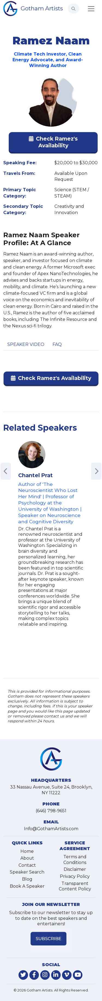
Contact (27, 865)
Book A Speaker (27, 886)
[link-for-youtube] (77, 975)
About (27, 858)
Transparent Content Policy (75, 886)
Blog (27, 879)
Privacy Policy (75, 876)
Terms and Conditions (74, 859)
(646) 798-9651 (51, 810)
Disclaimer (75, 869)
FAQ (57, 344)
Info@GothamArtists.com (51, 828)
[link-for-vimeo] (67, 975)
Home (27, 851)
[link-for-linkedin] (56, 975)
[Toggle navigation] (91, 8)
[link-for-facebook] (34, 975)
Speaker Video (25, 344)
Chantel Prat (35, 475)
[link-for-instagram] (45, 975)
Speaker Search (27, 872)
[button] (53, 143)
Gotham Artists (42, 8)
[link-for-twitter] (23, 975)
